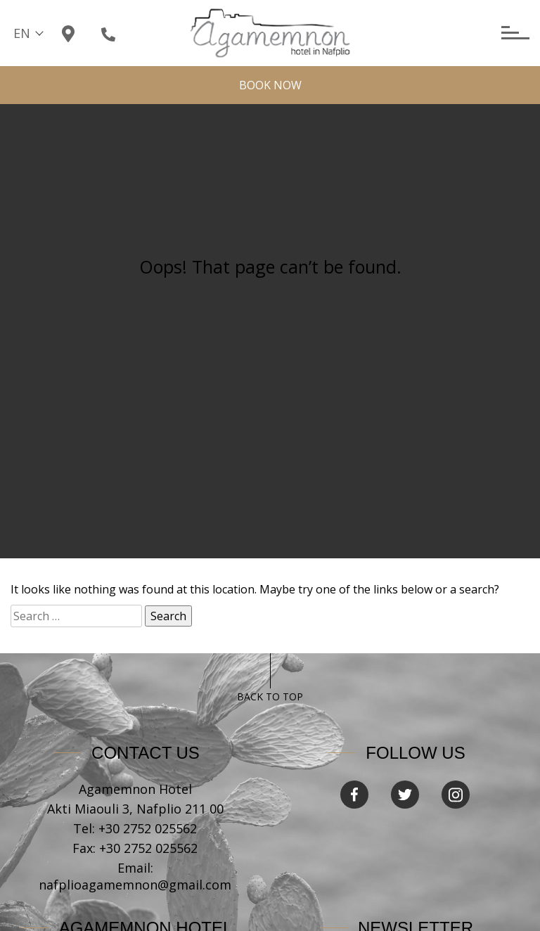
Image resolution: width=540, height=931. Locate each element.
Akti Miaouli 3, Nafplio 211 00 (135, 808)
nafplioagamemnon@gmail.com (135, 884)
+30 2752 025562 (147, 828)
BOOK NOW (270, 85)
